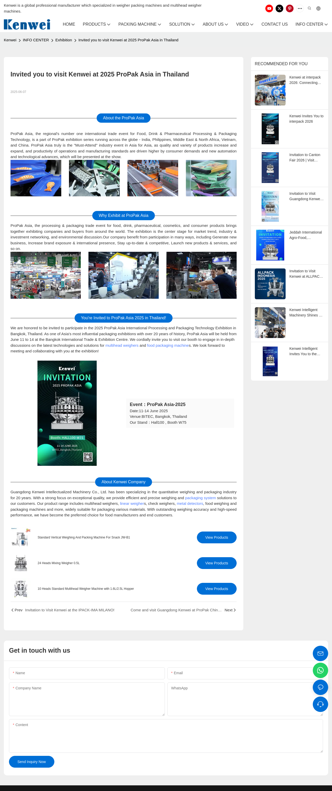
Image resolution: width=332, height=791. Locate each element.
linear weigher (132, 503)
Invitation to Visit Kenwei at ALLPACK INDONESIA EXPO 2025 (305, 274)
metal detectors (190, 503)
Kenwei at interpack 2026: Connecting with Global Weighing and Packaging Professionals (306, 80)
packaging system (200, 498)
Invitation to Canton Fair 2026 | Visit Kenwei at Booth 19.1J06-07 (304, 158)
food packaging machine (168, 345)
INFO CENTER (36, 40)
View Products (216, 537)
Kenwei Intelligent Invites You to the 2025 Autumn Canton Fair (306, 351)
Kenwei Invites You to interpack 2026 (306, 118)
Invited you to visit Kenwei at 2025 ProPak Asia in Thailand (128, 40)
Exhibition (63, 40)
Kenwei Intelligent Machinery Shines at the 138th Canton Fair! (305, 313)
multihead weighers (121, 345)
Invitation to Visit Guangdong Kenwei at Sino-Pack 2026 (305, 196)
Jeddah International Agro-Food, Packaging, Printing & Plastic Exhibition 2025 (306, 235)
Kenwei (10, 40)
